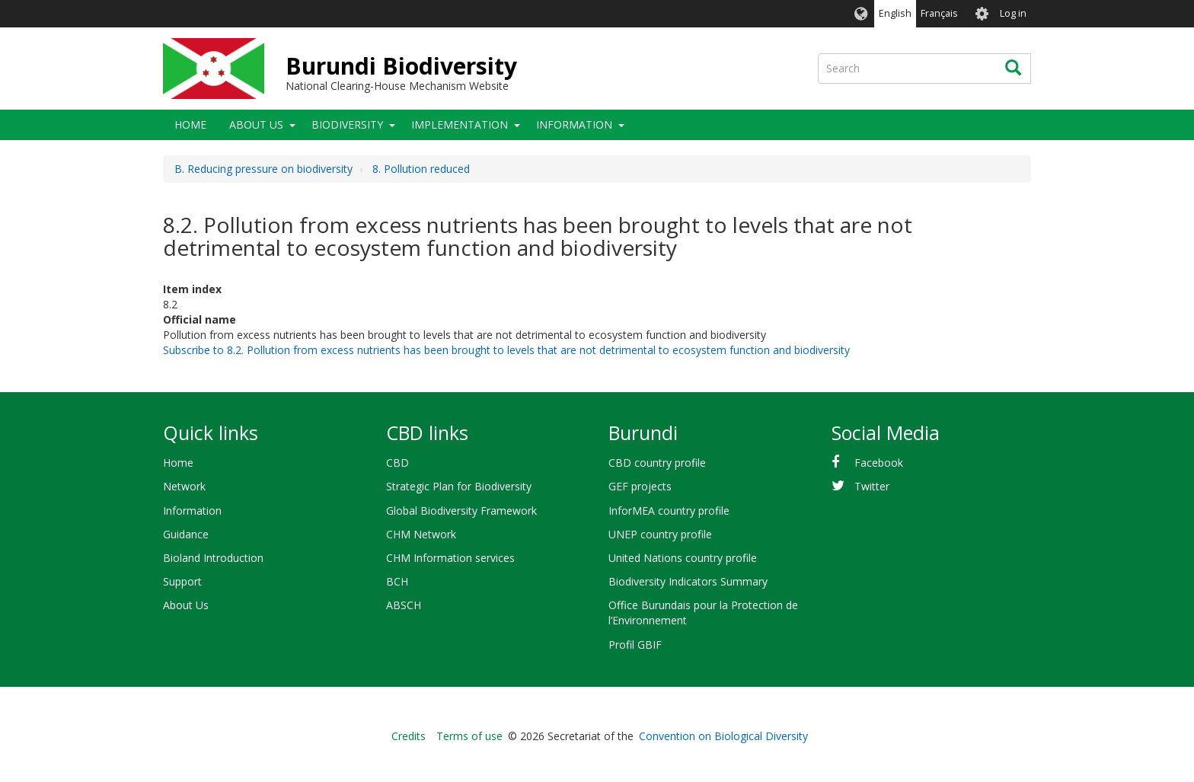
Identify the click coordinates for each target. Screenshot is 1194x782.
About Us (256, 124)
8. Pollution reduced (421, 168)
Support (182, 581)
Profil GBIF (635, 644)
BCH (397, 581)
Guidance (186, 534)
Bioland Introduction (213, 558)
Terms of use (469, 736)
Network (184, 486)
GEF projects (640, 486)
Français (939, 13)
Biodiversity (347, 124)
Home (190, 124)
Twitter (871, 486)
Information (574, 124)
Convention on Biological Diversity (723, 736)
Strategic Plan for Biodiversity (459, 486)
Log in (1013, 13)
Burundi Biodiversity (401, 65)
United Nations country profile (682, 558)
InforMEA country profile (668, 510)
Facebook (878, 462)
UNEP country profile (660, 534)
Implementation (459, 124)
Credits (408, 736)
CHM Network (421, 534)
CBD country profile (657, 462)
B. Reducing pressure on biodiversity (263, 168)
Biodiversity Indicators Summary (688, 581)
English (895, 13)
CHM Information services (450, 558)
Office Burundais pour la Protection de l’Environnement (703, 612)
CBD (397, 462)
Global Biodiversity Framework (461, 510)
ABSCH (403, 605)
